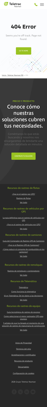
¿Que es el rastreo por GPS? (23, 194)
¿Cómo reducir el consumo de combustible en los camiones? (23, 250)
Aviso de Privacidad (23, 343)
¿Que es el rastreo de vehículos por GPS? (23, 224)
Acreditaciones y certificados (23, 355)
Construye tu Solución (23, 156)
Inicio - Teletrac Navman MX (12, 75)
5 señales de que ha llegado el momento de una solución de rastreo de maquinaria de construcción (23, 324)
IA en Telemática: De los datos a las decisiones (23, 296)
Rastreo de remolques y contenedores (23, 271)
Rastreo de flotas (23, 198)
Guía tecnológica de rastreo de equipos (23, 312)
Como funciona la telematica (23, 291)
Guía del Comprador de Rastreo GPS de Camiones (23, 241)
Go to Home (23, 51)
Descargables (23, 367)
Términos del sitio (23, 349)
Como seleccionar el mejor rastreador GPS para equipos (23, 317)
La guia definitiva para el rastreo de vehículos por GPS (23, 219)
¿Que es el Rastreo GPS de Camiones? (23, 245)
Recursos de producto (23, 361)
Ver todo (23, 202)
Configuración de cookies (23, 373)
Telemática (23, 287)
